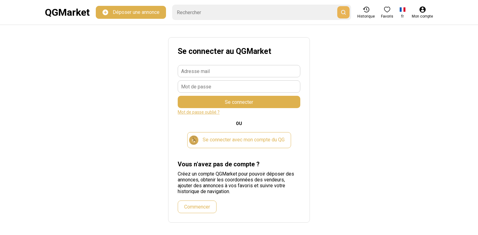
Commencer (197, 207)
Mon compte (422, 12)
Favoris (387, 12)
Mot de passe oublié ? (199, 112)
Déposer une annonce (131, 12)
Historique (366, 12)
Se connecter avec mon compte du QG (237, 140)
